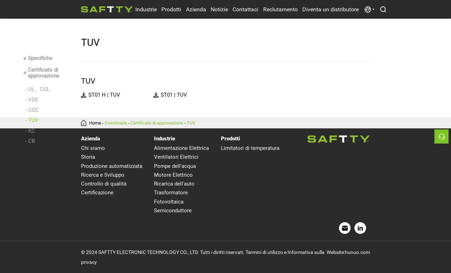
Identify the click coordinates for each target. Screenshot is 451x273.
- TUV (31, 120)
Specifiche (40, 58)
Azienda (196, 9)
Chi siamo (93, 148)
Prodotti (171, 9)
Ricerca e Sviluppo (102, 175)
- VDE (31, 100)
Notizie (219, 9)
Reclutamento (280, 9)
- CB (30, 141)
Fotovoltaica (169, 202)
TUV (191, 123)
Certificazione (97, 192)
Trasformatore (171, 192)
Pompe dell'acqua (175, 166)
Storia (88, 157)
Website (335, 252)
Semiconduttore (173, 210)
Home (95, 123)
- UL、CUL (37, 89)
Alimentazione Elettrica (181, 148)
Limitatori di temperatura (250, 148)
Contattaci (245, 9)
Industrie (146, 9)
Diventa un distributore (330, 9)
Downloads (116, 123)
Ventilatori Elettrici (176, 157)
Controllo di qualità (103, 184)
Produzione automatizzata (111, 166)
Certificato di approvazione (43, 73)
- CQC (32, 110)
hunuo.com (357, 252)
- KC (30, 131)
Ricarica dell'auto (174, 184)
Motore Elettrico (173, 175)
